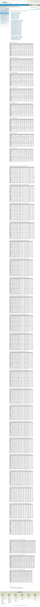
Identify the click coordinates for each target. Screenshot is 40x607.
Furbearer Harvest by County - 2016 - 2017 (16, 24)
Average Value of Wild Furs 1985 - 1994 (16, 39)
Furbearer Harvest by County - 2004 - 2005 (16, 32)
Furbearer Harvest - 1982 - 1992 (15, 15)
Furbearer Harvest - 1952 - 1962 (15, 17)
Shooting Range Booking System (4, 19)
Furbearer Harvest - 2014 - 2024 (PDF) (15, 12)
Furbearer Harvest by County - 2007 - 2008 (16, 30)
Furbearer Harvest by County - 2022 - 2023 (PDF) (17, 20)
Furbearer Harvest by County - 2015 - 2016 (16, 25)
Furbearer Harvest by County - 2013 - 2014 (16, 26)
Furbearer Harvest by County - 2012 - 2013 (16, 27)
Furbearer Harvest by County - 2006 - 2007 (16, 31)
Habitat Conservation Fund (4, 21)
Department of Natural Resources (4, 6)
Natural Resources (33, 7)
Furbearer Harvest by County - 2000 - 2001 (16, 35)
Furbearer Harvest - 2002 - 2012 (15, 14)
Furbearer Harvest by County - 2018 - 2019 (16, 23)
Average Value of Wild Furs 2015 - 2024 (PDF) (16, 36)
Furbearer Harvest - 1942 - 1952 (15, 18)
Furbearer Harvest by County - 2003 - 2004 (16, 33)
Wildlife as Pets (3, 20)
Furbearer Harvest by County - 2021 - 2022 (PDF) (17, 21)
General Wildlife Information (4, 14)
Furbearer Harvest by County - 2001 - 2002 (16, 34)
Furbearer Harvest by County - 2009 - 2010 (16, 29)
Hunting (9, 6)
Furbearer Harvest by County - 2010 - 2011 (16, 28)
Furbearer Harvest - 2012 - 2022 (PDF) (15, 13)
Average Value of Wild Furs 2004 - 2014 (16, 38)
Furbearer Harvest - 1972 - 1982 (15, 16)
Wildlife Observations (3, 23)
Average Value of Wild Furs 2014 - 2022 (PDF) (16, 37)
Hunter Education (3, 16)
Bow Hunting (2, 17)
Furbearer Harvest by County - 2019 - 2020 (16, 22)
